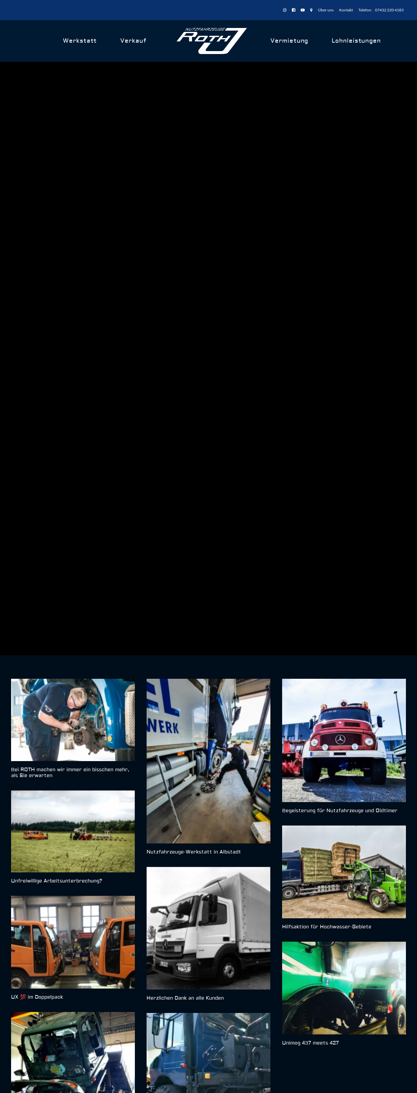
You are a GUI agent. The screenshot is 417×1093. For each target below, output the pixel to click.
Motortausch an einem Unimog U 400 (57, 774)
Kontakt (346, 9)
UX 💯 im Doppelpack (37, 627)
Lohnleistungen (356, 41)
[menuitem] (286, 10)
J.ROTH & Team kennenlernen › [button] (348, 859)
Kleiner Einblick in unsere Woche (187, 775)
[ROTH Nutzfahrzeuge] (212, 41)
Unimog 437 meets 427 (310, 673)
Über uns (326, 9)
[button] (73, 350)
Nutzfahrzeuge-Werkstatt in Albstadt (194, 482)
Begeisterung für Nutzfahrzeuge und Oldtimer (339, 441)
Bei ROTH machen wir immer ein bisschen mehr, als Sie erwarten (70, 403)
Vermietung (289, 41)
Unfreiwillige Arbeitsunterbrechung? (56, 511)
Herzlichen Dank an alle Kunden (185, 628)
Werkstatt (80, 41)
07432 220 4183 (389, 9)
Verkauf (133, 41)
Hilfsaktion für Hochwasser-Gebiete (326, 557)
